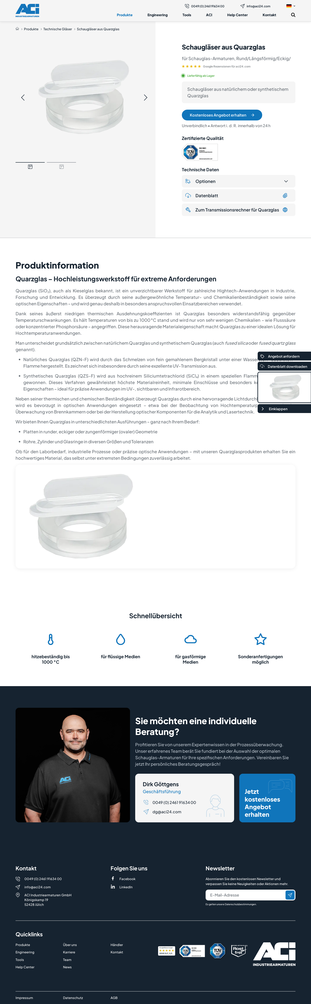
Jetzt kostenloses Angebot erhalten (268, 798)
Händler (117, 945)
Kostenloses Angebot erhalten (222, 114)
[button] (290, 6)
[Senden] (290, 895)
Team (67, 960)
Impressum (24, 998)
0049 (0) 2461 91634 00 (204, 6)
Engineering (158, 15)
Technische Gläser (57, 29)
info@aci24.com (255, 6)
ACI (209, 15)
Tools (186, 15)
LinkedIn (126, 887)
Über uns (70, 945)
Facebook (127, 879)
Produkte (125, 15)
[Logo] (27, 10)
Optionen (200, 181)
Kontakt (269, 15)
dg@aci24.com (166, 811)
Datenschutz (73, 998)
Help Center (237, 15)
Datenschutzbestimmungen (240, 904)
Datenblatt (236, 195)
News (67, 967)
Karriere (69, 952)
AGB (114, 998)
